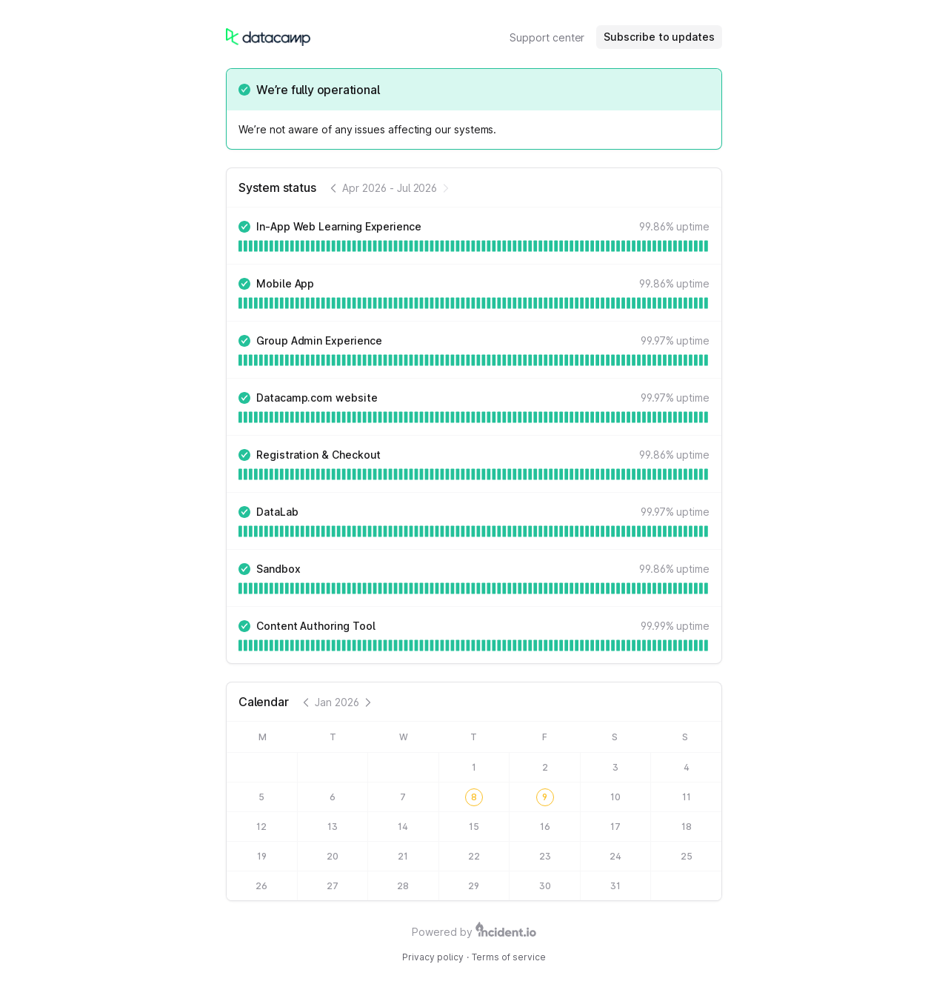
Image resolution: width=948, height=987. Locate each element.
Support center (547, 37)
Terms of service (509, 957)
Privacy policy (433, 957)
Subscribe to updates (659, 36)
